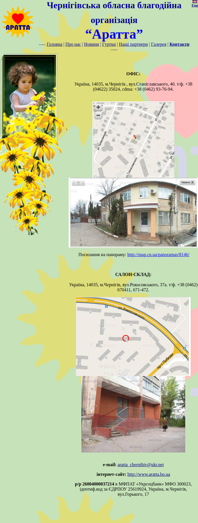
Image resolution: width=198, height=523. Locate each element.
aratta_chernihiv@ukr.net (141, 464)
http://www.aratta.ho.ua (148, 474)
